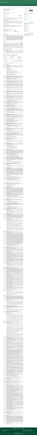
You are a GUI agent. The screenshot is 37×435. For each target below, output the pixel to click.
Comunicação (16, 5)
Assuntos (2, 5)
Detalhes (27, 31)
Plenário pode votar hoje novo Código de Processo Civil (28, 15)
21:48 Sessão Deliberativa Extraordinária (16, 264)
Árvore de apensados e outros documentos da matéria (9, 54)
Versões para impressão (21, 426)
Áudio (25, 31)
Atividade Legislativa (12, 5)
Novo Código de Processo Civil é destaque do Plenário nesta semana (28, 17)
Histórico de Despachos (5, 59)
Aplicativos (21, 434)
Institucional (5, 5)
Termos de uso (17, 434)
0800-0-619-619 (27, 429)
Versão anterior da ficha (17, 426)
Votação (13, 373)
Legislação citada (12, 56)
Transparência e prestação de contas (22, 5)
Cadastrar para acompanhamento (17, 60)
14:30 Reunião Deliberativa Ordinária (10, 96)
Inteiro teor (13, 9)
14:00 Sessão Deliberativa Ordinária (14, 231)
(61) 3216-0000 (30, 430)
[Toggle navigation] (36, 5)
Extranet (24, 434)
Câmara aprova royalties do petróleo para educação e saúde (28, 19)
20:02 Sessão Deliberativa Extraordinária (14, 321)
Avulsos (4, 56)
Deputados (8, 5)
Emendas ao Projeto (5, 57)
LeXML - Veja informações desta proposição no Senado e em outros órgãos (28, 35)
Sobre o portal (13, 434)
